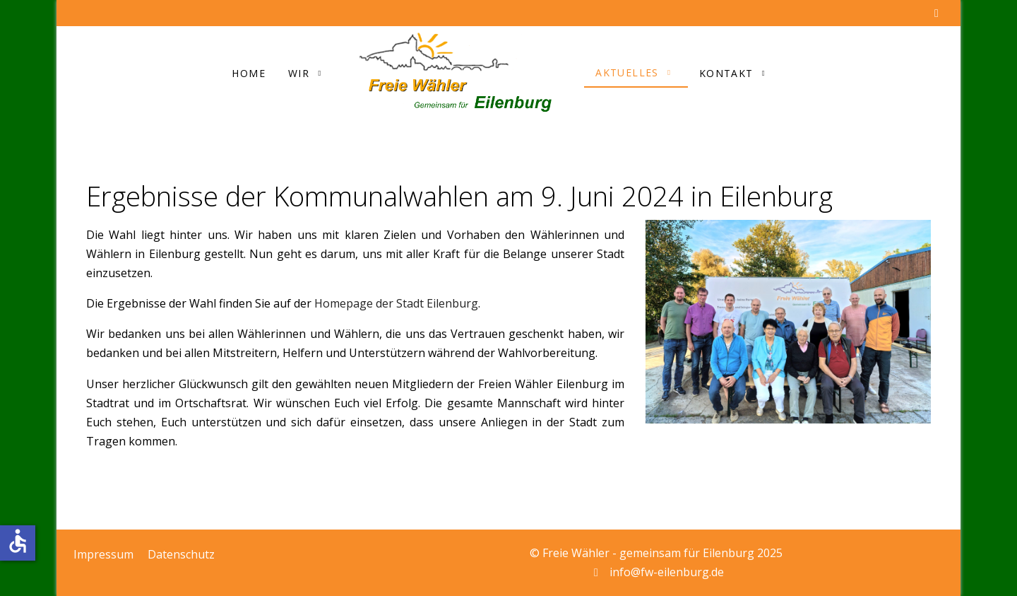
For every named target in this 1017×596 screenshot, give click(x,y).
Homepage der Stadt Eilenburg (396, 303)
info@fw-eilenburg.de (666, 572)
